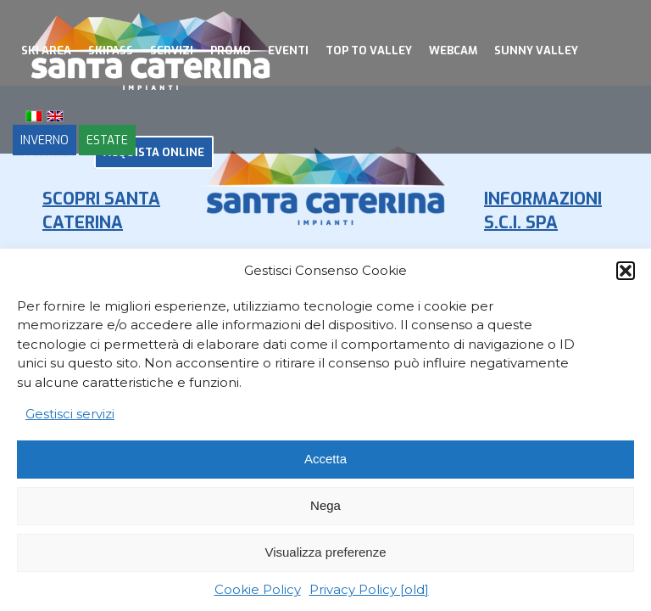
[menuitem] (46, 51)
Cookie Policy (257, 589)
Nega (325, 505)
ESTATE (107, 140)
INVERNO (44, 140)
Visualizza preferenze (325, 552)
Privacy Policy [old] (369, 589)
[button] (625, 270)
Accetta (325, 458)
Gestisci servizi (69, 414)
